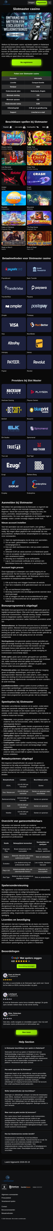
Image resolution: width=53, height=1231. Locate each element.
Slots (45, 127)
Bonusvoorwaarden (8, 1210)
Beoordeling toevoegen (27, 966)
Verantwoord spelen (8, 1201)
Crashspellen (33, 127)
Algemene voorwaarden (10, 1194)
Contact (4, 1206)
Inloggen (31, 2)
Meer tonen (26, 1032)
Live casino (20, 127)
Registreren (41, 2)
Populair (7, 127)
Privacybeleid (6, 1198)
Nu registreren (27, 62)
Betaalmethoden (7, 1213)
